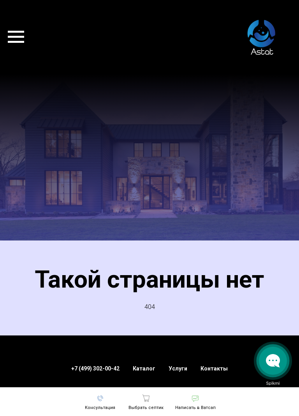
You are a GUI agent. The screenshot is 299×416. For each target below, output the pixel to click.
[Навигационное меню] (16, 37)
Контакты (214, 368)
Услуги (178, 368)
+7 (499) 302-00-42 (95, 368)
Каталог (144, 368)
